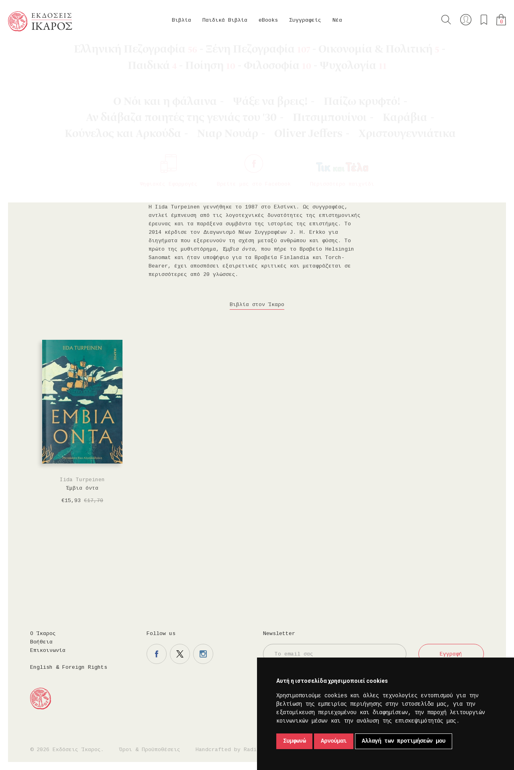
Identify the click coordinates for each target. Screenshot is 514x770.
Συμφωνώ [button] (294, 741)
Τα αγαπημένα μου (484, 19)
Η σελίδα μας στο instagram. (203, 654)
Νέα (337, 20)
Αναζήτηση (446, 19)
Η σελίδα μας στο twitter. (180, 654)
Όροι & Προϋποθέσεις (149, 750)
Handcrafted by (229, 750)
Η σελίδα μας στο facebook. (157, 654)
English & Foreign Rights (68, 667)
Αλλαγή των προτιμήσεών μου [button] (403, 741)
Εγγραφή (451, 654)
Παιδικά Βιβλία (224, 20)
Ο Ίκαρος (43, 634)
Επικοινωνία (47, 650)
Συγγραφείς (305, 20)
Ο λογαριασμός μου (465, 19)
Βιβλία (181, 20)
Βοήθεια (41, 642)
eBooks (268, 20)
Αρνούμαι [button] (334, 741)
